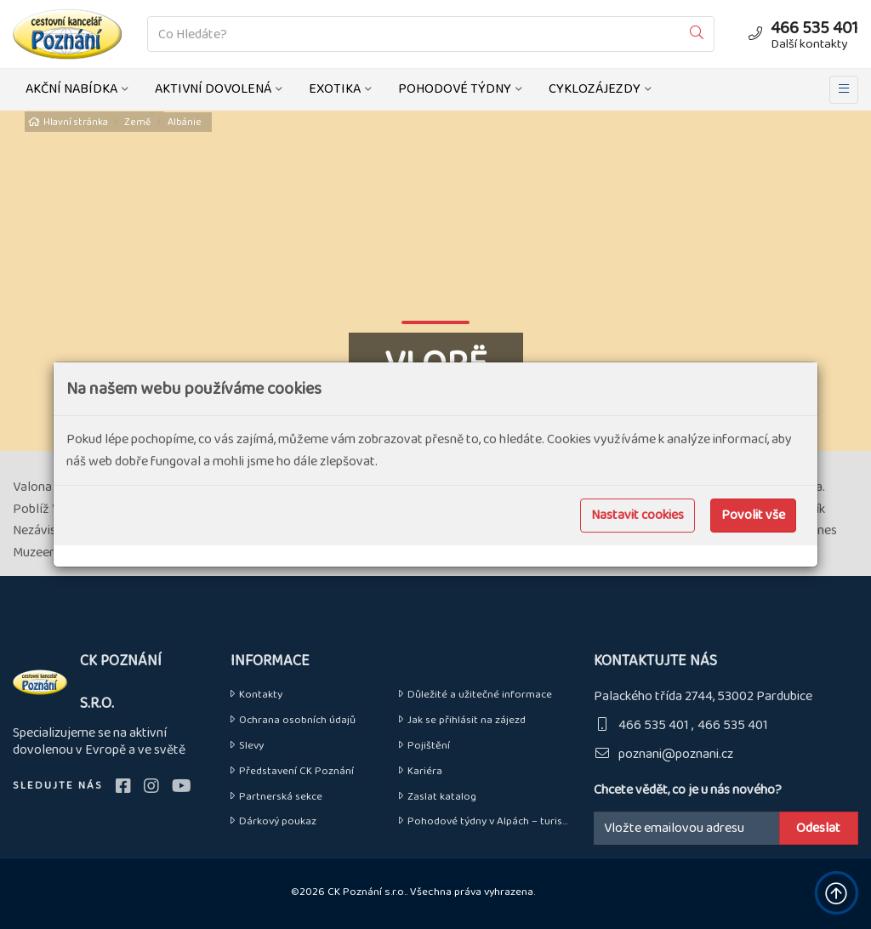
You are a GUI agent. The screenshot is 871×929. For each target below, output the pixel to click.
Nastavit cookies (637, 515)
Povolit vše (753, 515)
